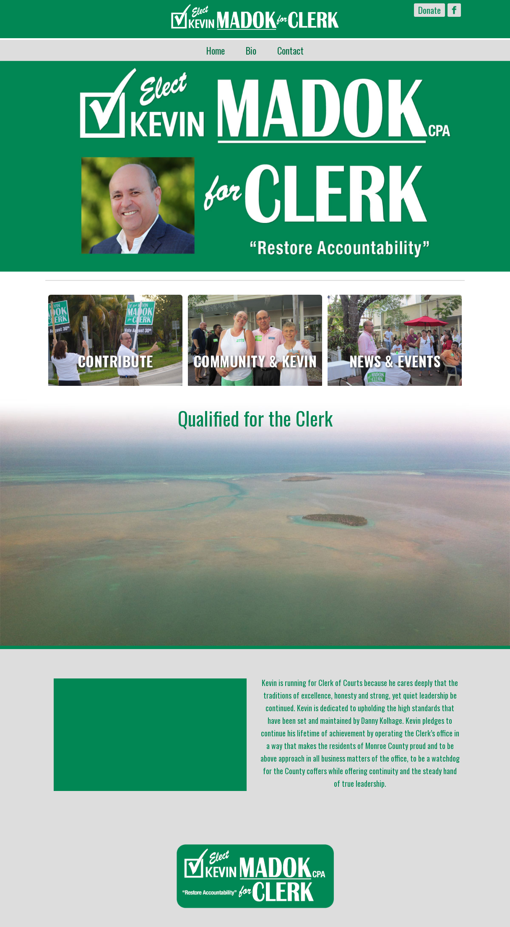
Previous (8, 160)
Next (502, 160)
